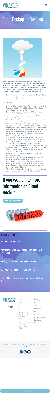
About (36, 306)
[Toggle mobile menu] (46, 5)
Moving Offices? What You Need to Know (18, 261)
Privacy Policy (39, 323)
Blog (35, 311)
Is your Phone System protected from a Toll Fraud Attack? (22, 279)
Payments (37, 320)
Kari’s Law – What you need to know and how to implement (21, 251)
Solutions (37, 309)
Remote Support (39, 317)
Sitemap (25, 346)
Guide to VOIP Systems (10, 241)
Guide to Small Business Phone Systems (18, 270)
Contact (37, 314)
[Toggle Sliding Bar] (43, 5)
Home (36, 303)
